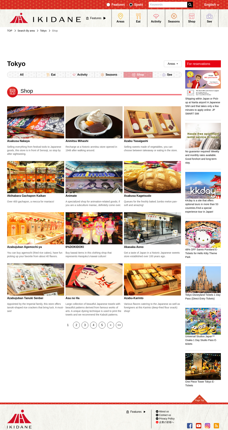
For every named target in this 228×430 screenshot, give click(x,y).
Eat (51, 75)
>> (119, 325)
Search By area (26, 30)
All (22, 74)
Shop (138, 75)
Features (118, 4)
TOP (9, 30)
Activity (80, 75)
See (167, 75)
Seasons (109, 75)
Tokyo (43, 30)
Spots (138, 4)
